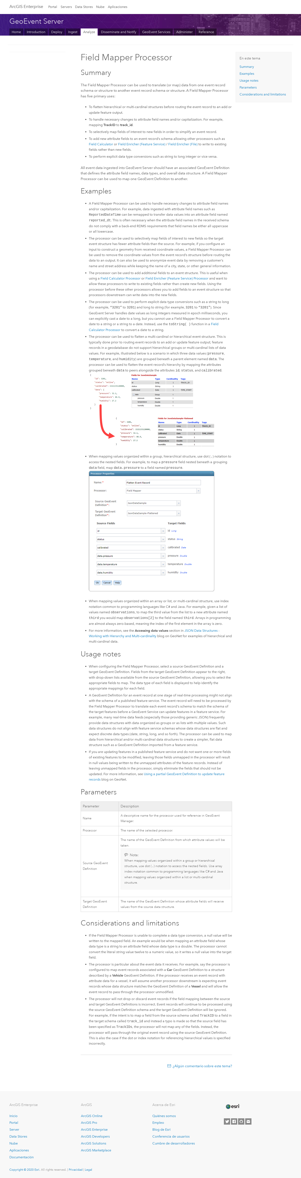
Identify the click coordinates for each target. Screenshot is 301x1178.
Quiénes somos (164, 1116)
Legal (88, 1170)
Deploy (56, 32)
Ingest (72, 32)
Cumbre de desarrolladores (173, 1144)
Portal (52, 7)
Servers (66, 7)
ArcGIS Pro (89, 1123)
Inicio (13, 1116)
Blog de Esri (161, 1130)
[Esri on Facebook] (234, 1121)
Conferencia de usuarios (171, 1137)
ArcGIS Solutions (93, 1144)
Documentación (21, 1157)
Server (14, 1130)
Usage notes (249, 80)
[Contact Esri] (248, 1121)
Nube (100, 7)
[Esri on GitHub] (241, 1121)
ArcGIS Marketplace (96, 1150)
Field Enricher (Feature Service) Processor (176, 278)
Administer (184, 32)
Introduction (36, 32)
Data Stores (84, 7)
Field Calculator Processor (120, 278)
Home (16, 32)
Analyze (89, 32)
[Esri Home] (232, 1107)
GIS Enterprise (26, 6)
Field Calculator (101, 144)
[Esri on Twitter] (227, 1121)
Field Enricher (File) (183, 144)
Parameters (248, 87)
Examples (247, 74)
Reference (206, 32)
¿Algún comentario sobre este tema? (202, 1066)
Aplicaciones (117, 7)
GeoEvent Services (156, 32)
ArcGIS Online (91, 1116)
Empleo (158, 1123)
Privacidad (76, 1170)
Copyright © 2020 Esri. (24, 1170)
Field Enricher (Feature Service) (141, 144)
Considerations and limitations (263, 94)
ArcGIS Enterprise (94, 1130)
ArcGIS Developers (95, 1137)
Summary (247, 67)
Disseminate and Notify (118, 32)
